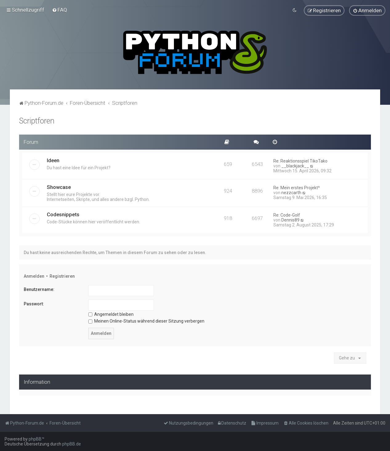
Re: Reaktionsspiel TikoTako (300, 160)
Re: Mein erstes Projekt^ (296, 186)
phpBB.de (71, 443)
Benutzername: (39, 288)
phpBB (35, 439)
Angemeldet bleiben (111, 313)
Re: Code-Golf (286, 214)
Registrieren (62, 275)
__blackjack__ (295, 165)
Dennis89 (290, 219)
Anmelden (34, 275)
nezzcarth (291, 191)
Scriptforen (36, 120)
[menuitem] (59, 9)
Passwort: (34, 302)
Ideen (53, 159)
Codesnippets (63, 213)
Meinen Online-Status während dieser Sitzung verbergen (146, 320)
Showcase (59, 186)
